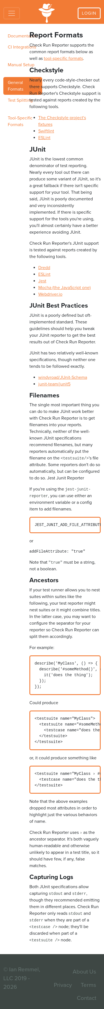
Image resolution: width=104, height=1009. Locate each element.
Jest (42, 281)
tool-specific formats (63, 58)
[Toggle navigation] (11, 13)
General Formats (15, 86)
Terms (88, 985)
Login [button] (89, 13)
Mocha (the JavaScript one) (64, 287)
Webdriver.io (50, 294)
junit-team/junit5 (54, 384)
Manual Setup (21, 65)
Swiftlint (46, 131)
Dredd (44, 267)
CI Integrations (22, 47)
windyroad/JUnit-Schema (62, 377)
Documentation (23, 36)
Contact (86, 998)
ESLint (44, 138)
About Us (84, 971)
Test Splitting (20, 100)
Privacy (63, 985)
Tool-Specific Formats (20, 121)
